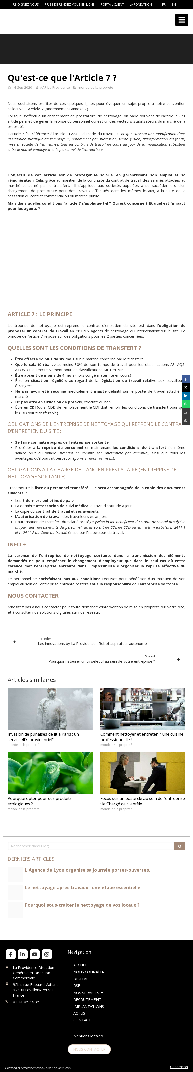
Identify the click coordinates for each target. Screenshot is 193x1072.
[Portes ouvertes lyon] (15, 874)
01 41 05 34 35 (26, 1001)
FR (164, 4)
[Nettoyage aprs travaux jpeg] (15, 892)
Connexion (179, 1066)
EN (174, 4)
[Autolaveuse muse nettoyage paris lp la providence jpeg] (15, 910)
